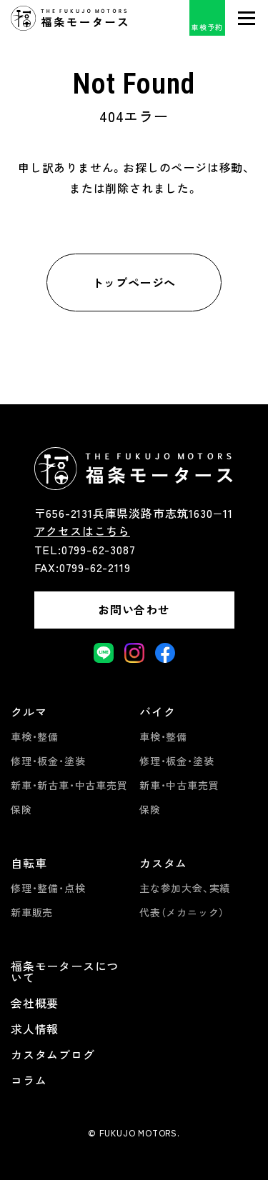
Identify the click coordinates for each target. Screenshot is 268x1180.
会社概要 (35, 1002)
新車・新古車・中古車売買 (69, 785)
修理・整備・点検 (48, 888)
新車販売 (32, 912)
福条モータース (70, 18)
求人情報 (35, 1028)
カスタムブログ (53, 1054)
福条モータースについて (65, 971)
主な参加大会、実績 (184, 888)
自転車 (28, 862)
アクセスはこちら (82, 530)
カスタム (163, 862)
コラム (28, 1080)
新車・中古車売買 (179, 785)
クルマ (28, 711)
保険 (21, 809)
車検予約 (207, 26)
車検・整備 (35, 736)
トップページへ (134, 282)
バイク (157, 711)
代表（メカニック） (181, 912)
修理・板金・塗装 (48, 761)
